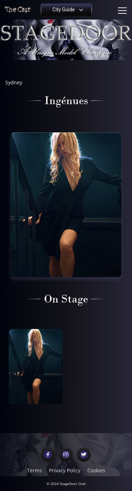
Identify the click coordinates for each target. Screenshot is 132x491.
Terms (34, 470)
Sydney (13, 82)
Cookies (96, 470)
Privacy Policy (64, 470)
